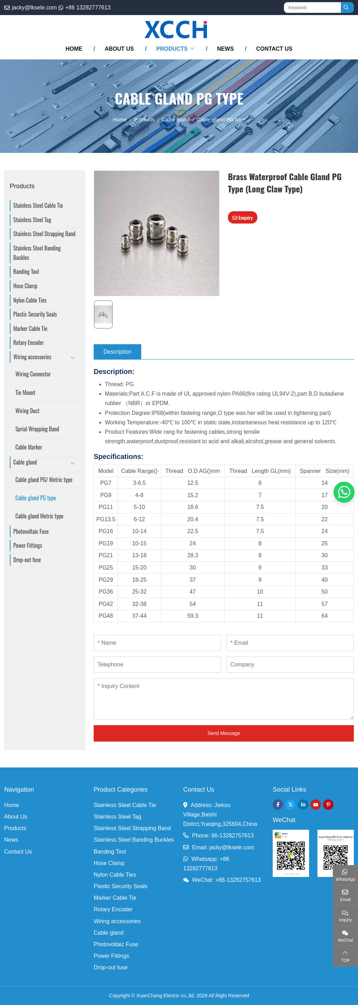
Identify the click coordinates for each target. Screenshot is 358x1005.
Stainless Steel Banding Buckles (37, 253)
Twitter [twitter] (290, 804)
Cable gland (25, 462)
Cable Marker (28, 447)
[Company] (290, 665)
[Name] (157, 643)
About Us (119, 49)
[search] (347, 7)
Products (172, 49)
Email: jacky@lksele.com (223, 847)
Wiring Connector (33, 374)
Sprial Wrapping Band (37, 429)
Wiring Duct (27, 410)
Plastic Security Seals (35, 314)
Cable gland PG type (35, 498)
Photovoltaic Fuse (31, 531)
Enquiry (242, 217)
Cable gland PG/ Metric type (43, 479)
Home (73, 49)
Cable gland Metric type (39, 516)
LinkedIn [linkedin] (303, 804)
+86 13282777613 (87, 7)
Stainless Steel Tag (32, 219)
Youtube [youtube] (315, 804)
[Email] (290, 643)
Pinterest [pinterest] (328, 804)
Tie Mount (25, 392)
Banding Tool (26, 271)
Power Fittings (27, 545)
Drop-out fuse (27, 559)
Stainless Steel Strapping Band (44, 233)
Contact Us (274, 49)
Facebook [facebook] (278, 804)
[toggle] (73, 358)
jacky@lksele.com (34, 7)
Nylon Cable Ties (29, 300)
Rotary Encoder (28, 342)
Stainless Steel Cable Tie (38, 205)
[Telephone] (157, 665)
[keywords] (312, 7)
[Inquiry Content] (224, 699)
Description (117, 352)
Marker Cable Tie (30, 328)
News (225, 49)
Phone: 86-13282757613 (222, 835)
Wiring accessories (32, 357)
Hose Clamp (25, 286)
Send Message (223, 733)
